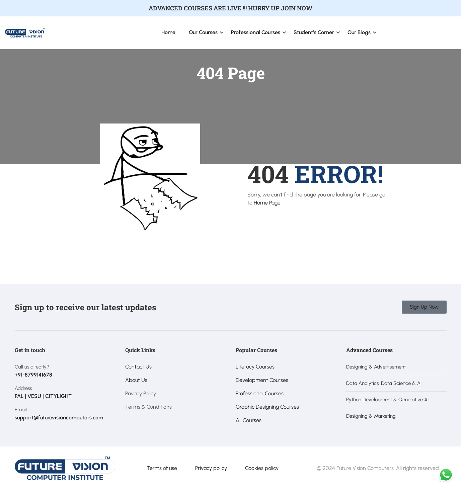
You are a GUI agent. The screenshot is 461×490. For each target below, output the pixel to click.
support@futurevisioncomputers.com (59, 417)
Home (168, 32)
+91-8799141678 (33, 375)
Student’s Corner (314, 32)
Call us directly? (32, 367)
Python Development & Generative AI (387, 400)
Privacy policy (211, 468)
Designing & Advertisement (376, 367)
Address (23, 388)
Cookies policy (262, 468)
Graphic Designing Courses (267, 407)
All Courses (248, 420)
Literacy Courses (255, 366)
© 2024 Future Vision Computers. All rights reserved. (378, 468)
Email (21, 410)
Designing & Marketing (371, 416)
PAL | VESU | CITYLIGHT (43, 396)
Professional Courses (255, 32)
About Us (136, 380)
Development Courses (262, 380)
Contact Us (138, 366)
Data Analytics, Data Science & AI (383, 383)
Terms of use (162, 468)
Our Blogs (359, 32)
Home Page (267, 202)
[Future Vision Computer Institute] (26, 32)
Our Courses (203, 32)
